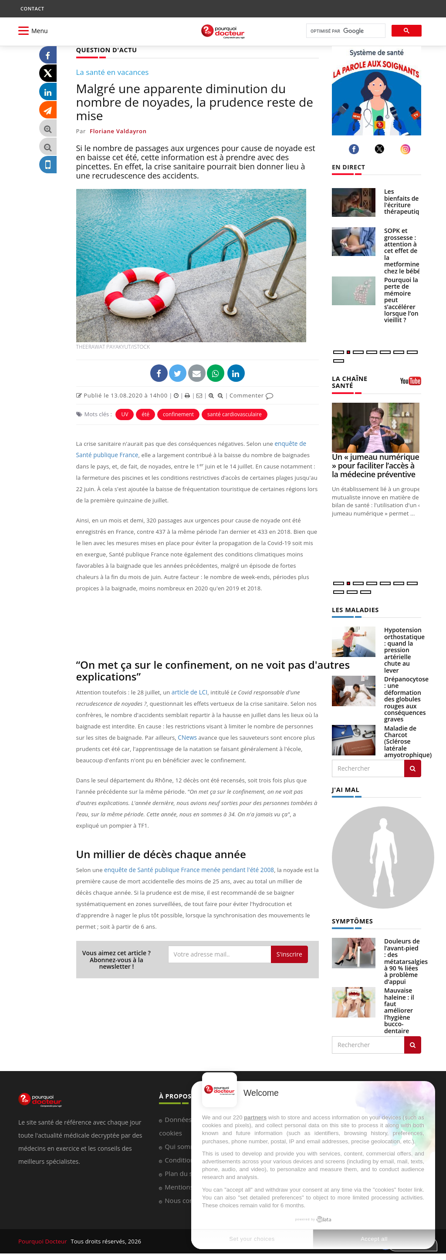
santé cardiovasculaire (234, 414)
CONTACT (32, 8)
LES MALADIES (354, 608)
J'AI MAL (345, 788)
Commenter (252, 395)
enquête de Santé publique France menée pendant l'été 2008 (185, 869)
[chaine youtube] (410, 383)
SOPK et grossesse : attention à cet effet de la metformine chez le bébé (402, 250)
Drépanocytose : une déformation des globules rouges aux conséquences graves (406, 698)
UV (124, 414)
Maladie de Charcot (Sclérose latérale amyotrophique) (408, 740)
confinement (178, 414)
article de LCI (189, 692)
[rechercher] (345, 31)
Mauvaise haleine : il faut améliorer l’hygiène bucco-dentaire (399, 1008)
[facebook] (355, 149)
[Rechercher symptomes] (412, 1042)
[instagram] (406, 149)
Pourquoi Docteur (43, 1239)
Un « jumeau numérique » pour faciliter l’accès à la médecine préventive (375, 464)
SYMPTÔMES (352, 919)
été (145, 414)
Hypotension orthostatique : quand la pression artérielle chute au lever (404, 648)
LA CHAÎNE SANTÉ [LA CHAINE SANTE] (349, 381)
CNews (187, 737)
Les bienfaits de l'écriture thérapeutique (405, 201)
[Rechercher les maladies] (412, 767)
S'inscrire (289, 954)
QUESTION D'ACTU (105, 49)
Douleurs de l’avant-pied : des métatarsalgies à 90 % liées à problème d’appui (406, 959)
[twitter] (381, 149)
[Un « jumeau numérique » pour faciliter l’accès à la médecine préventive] (376, 427)
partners (255, 1117)
